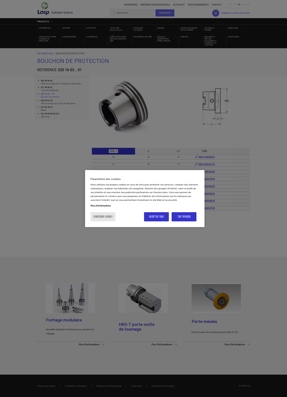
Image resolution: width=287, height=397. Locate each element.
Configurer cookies (103, 216)
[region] (145, 198)
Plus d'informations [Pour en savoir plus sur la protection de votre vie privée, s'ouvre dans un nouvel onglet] (101, 205)
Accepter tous (156, 216)
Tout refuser (184, 216)
